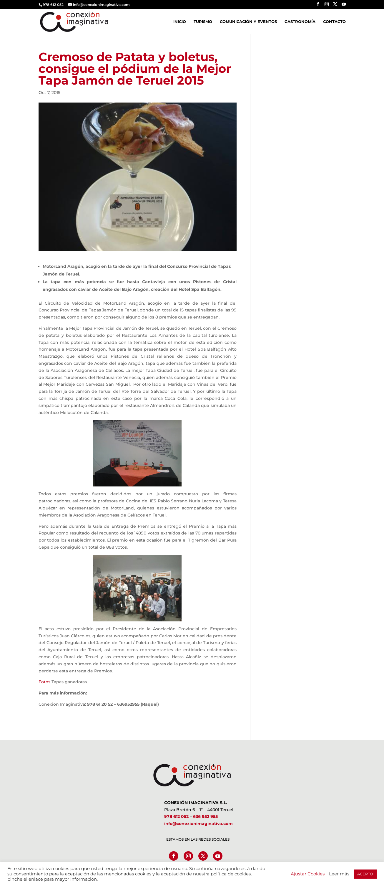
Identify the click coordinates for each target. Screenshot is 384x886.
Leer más (339, 874)
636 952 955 (205, 816)
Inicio (179, 21)
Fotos (44, 681)
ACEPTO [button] (365, 874)
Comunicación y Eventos (248, 21)
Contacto (334, 21)
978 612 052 (176, 816)
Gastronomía (300, 21)
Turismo (203, 21)
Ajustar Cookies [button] (308, 874)
